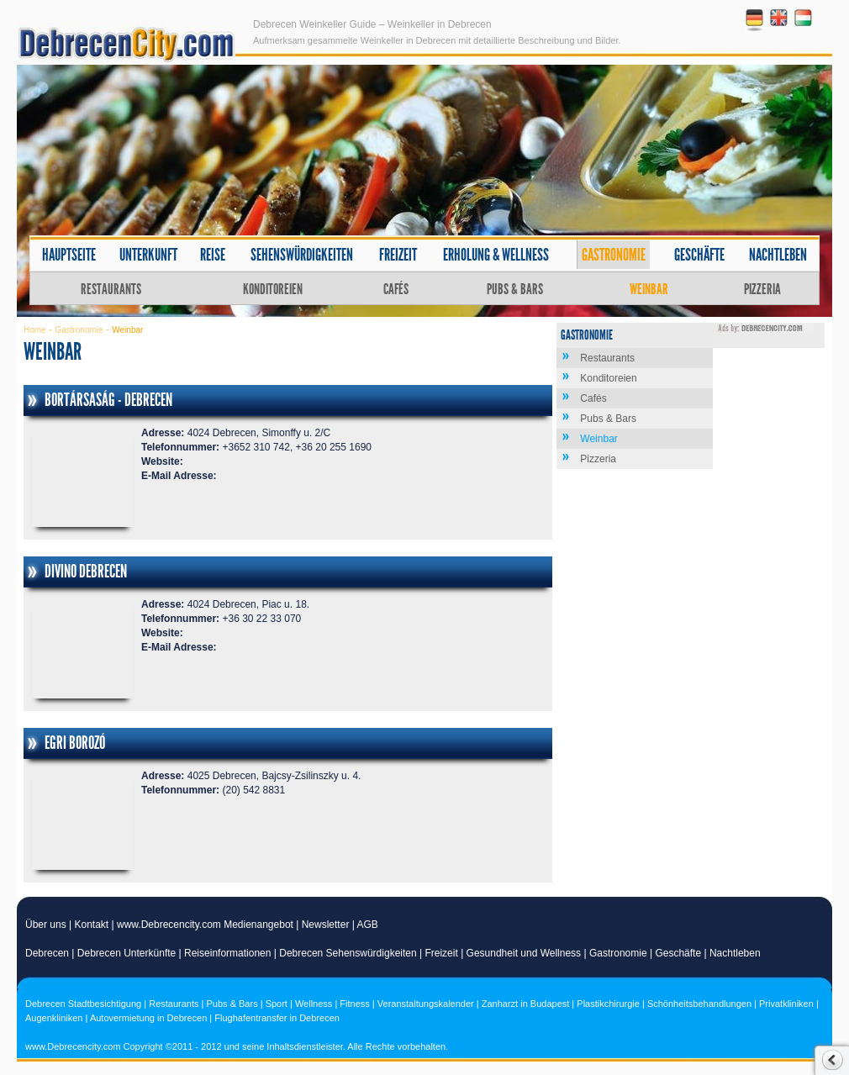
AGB (367, 924)
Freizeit (398, 255)
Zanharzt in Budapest (526, 1004)
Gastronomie (614, 255)
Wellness (313, 1004)
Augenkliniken (54, 1018)
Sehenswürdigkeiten (301, 255)
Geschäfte (699, 255)
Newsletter (326, 924)
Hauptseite (69, 255)
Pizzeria (762, 289)
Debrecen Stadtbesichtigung (83, 1004)
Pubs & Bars (515, 289)
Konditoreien (273, 289)
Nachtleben (778, 255)
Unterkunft (148, 255)
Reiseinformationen (227, 953)
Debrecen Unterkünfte (126, 953)
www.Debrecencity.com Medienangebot (205, 924)
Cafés (396, 289)
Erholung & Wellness (496, 255)
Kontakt (92, 924)
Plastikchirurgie (608, 1004)
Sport (276, 1004)
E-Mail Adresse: (179, 476)
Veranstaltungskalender (425, 1004)
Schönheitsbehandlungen (699, 1004)
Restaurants (111, 289)
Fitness (354, 1004)
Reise (212, 255)
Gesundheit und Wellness (524, 953)
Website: (162, 461)
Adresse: (162, 433)
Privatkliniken (786, 1004)
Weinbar (649, 289)
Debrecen (47, 953)
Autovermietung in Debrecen (148, 1018)
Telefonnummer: (180, 447)
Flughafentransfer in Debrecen (277, 1018)
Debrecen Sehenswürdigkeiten (347, 953)
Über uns (45, 924)
